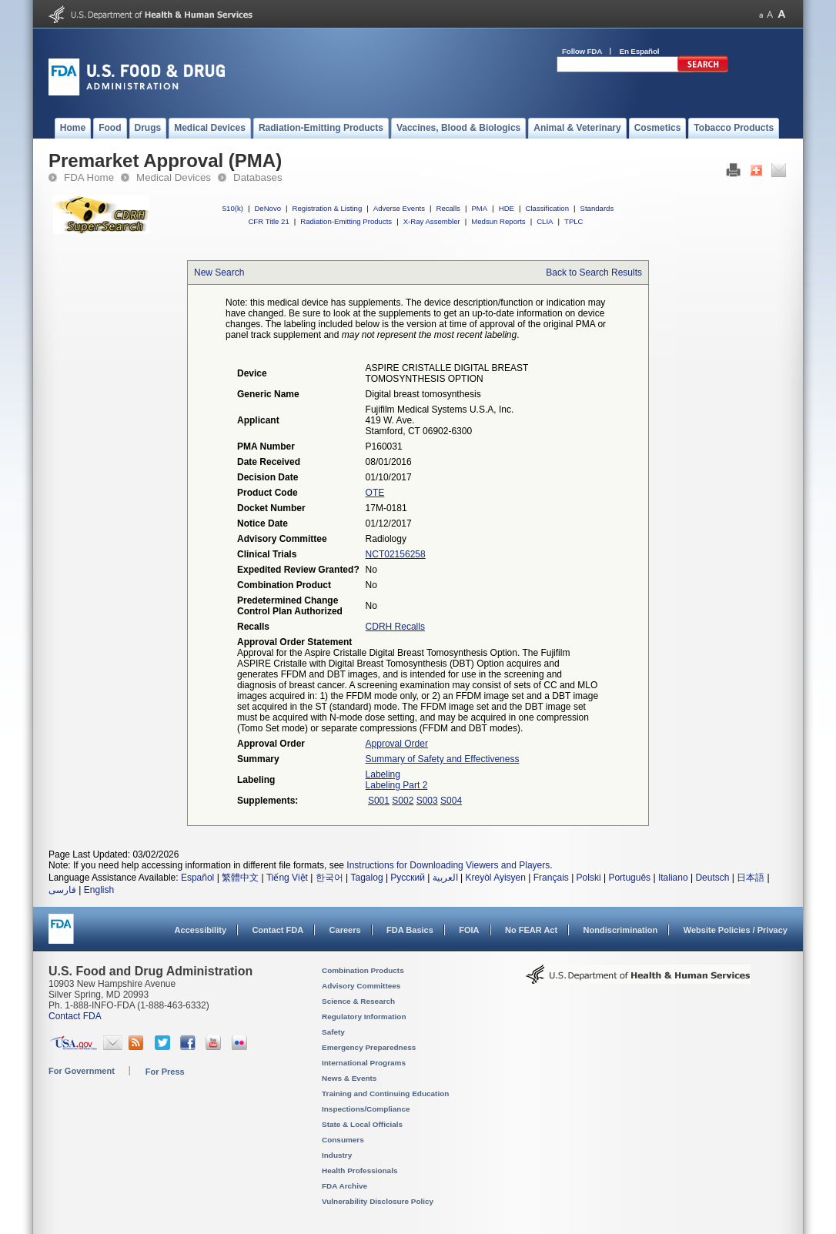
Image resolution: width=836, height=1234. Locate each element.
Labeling (383, 774)
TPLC (574, 221)
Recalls (448, 208)
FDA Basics (409, 930)
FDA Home (89, 177)
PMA (479, 208)
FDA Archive (344, 1186)
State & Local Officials (362, 1124)
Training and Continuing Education (385, 1093)
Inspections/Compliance (366, 1109)
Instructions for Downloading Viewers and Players (448, 865)
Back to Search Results (594, 272)
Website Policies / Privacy (736, 930)
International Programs (364, 1062)
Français (551, 877)
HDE (506, 208)
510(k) (232, 208)
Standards (597, 208)
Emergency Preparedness (369, 1047)
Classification (547, 208)
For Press (165, 1071)
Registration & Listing (328, 208)
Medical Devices (173, 177)
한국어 (329, 877)
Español (197, 877)
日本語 (750, 877)
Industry (337, 1155)
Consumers (343, 1139)
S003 (427, 800)
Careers (345, 930)
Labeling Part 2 (397, 785)
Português (629, 877)
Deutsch (712, 877)
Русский (407, 877)
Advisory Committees (361, 986)
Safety (333, 1032)
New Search (219, 272)
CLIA (545, 221)
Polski (589, 877)
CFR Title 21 (268, 221)
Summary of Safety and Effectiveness (443, 759)
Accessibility (200, 930)
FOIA (469, 930)
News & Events (349, 1078)
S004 (451, 800)
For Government (81, 1070)
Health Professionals (359, 1170)
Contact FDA (277, 930)
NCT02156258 (396, 554)
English (99, 890)
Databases (258, 177)
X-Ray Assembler (431, 221)
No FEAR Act (531, 930)
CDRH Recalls (395, 626)
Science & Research (358, 1001)
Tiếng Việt (287, 877)
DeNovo (267, 208)
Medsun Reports (498, 221)
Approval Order (397, 743)
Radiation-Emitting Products (346, 221)
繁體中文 (240, 877)
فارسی (62, 890)
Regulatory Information (364, 1016)
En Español (640, 51)
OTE (375, 492)
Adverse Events (399, 208)
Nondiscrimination (621, 930)
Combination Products (363, 970)
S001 (379, 800)
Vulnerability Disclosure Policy (377, 1201)
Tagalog (367, 877)
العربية (445, 877)
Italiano (673, 877)
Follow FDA (582, 51)
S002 (402, 800)
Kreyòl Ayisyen (495, 877)
